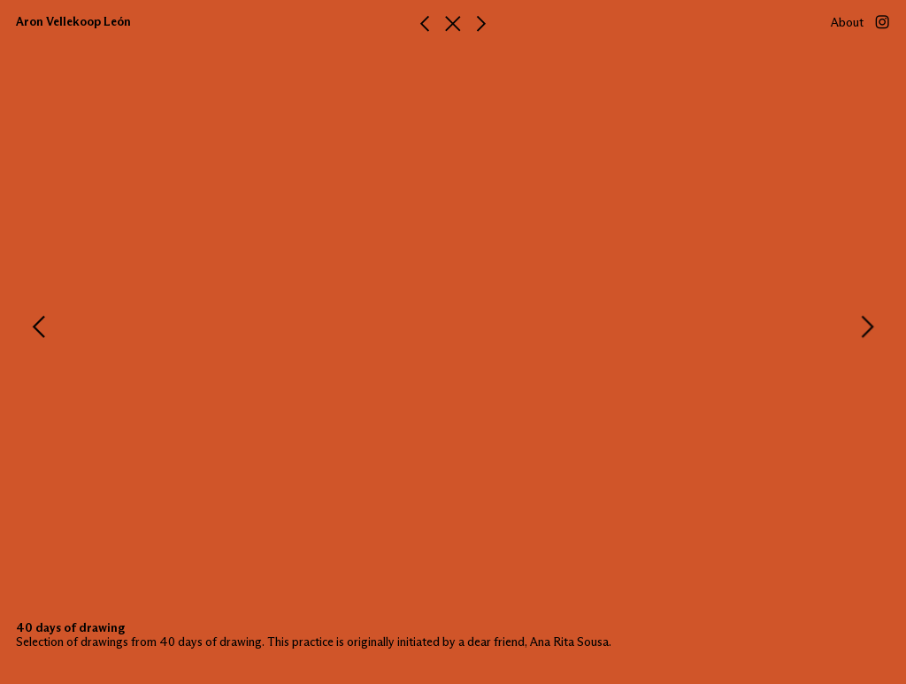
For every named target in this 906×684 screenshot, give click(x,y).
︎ (481, 24)
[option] (453, 326)
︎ (453, 24)
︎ (424, 24)
